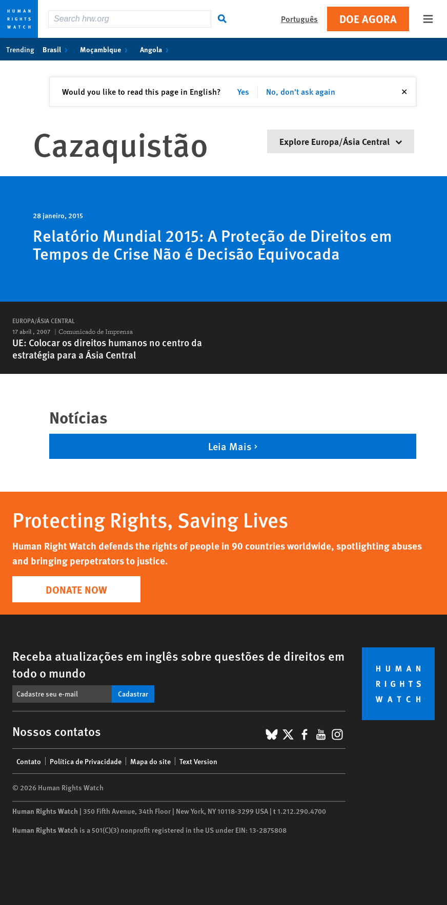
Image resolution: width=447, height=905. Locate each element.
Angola (156, 49)
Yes (243, 91)
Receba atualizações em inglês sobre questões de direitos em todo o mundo (178, 664)
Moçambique (106, 49)
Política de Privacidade (85, 761)
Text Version (198, 761)
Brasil (57, 49)
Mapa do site (150, 761)
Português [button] (299, 19)
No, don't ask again (300, 91)
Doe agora (368, 19)
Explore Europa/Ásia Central (340, 141)
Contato (28, 761)
